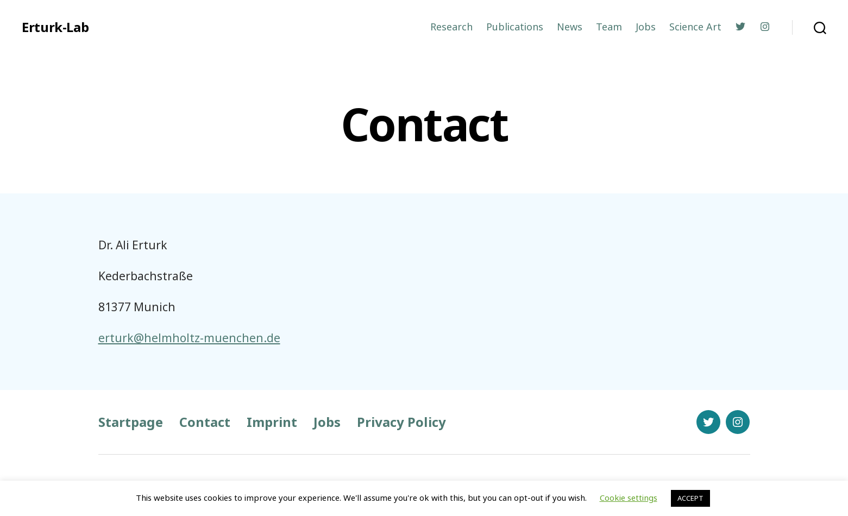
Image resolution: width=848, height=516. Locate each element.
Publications (514, 27)
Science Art (695, 27)
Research (451, 27)
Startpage (130, 422)
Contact (204, 422)
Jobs (646, 27)
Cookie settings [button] (628, 497)
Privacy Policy (401, 422)
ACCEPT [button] (690, 498)
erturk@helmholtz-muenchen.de (189, 337)
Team (609, 27)
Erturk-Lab (55, 27)
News (569, 27)
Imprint (272, 422)
